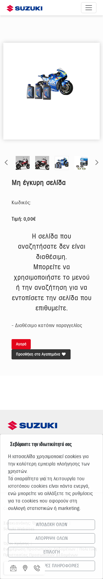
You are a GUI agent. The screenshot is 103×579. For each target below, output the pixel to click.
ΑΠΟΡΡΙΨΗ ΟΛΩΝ (51, 538)
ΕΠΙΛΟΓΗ (51, 552)
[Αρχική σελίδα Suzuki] (24, 8)
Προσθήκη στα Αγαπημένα (41, 354)
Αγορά (21, 344)
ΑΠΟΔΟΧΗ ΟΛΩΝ (51, 524)
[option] (51, 84)
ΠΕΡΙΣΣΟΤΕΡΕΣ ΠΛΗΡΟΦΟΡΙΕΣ (51, 566)
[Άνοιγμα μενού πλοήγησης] (88, 7)
